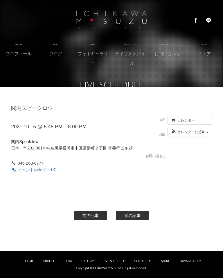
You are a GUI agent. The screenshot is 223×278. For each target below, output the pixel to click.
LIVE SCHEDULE (114, 261)
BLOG (68, 261)
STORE (165, 261)
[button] (190, 132)
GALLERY (88, 261)
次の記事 (132, 215)
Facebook (195, 20)
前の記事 (90, 215)
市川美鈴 (111, 20)
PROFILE (49, 261)
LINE (208, 20)
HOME (29, 261)
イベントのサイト (33, 169)
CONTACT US (142, 261)
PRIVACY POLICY (190, 261)
